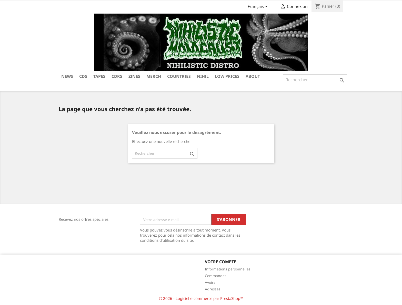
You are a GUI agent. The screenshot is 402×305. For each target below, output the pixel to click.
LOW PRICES (227, 76)
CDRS (117, 76)
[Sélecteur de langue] (258, 7)
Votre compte (220, 262)
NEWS (67, 76)
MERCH (153, 76)
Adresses (212, 289)
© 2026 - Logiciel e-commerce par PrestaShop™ (201, 298)
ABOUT (253, 76)
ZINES (134, 76)
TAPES (99, 76)
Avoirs (210, 282)
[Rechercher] (315, 79)
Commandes (215, 275)
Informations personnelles (227, 269)
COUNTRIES (179, 76)
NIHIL (203, 76)
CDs (83, 76)
